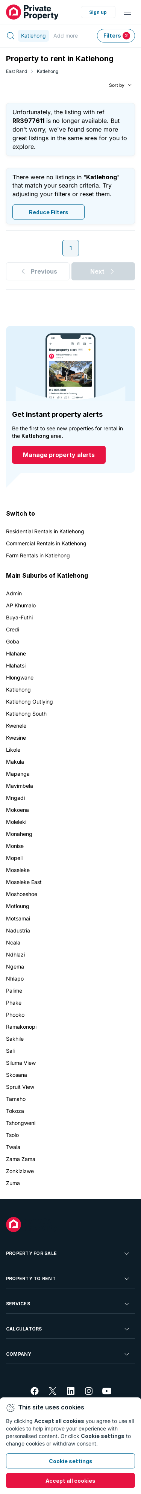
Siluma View (21, 1063)
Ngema (15, 966)
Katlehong (47, 71)
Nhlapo (15, 978)
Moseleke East (24, 882)
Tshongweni (20, 1123)
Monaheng (19, 834)
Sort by (116, 85)
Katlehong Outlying (29, 701)
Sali (10, 1050)
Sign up (98, 12)
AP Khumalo (21, 605)
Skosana (16, 1075)
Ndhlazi (15, 954)
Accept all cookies (70, 1480)
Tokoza (15, 1111)
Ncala (13, 942)
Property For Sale (68, 1253)
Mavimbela (19, 786)
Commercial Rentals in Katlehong (46, 543)
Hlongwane (19, 677)
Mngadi (15, 798)
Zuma (13, 1183)
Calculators (68, 1329)
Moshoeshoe (21, 894)
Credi (12, 629)
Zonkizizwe (20, 1171)
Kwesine (16, 737)
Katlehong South (26, 713)
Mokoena (17, 810)
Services (68, 1304)
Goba (12, 641)
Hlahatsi (16, 665)
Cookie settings (70, 1461)
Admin (14, 593)
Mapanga (18, 773)
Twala (13, 1147)
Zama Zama (20, 1159)
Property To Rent (68, 1278)
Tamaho (16, 1099)
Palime (14, 990)
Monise (15, 846)
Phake (13, 1002)
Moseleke (18, 870)
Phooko (15, 1014)
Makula (15, 761)
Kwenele (16, 725)
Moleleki (16, 822)
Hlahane (16, 653)
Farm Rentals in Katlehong (38, 555)
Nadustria (18, 930)
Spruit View (20, 1087)
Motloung (17, 906)
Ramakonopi (21, 1026)
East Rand (16, 71)
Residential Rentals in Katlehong (45, 531)
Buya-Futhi (19, 617)
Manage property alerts (59, 455)
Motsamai (18, 918)
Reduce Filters (48, 212)
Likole (13, 749)
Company (68, 1354)
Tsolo (12, 1135)
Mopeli (14, 858)
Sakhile (15, 1038)
